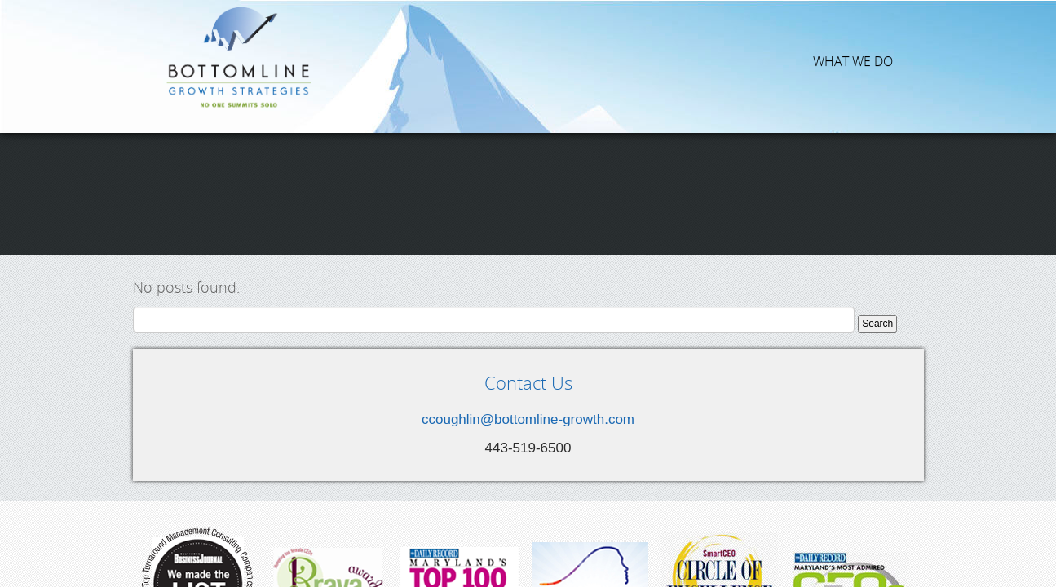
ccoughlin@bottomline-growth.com (528, 286)
